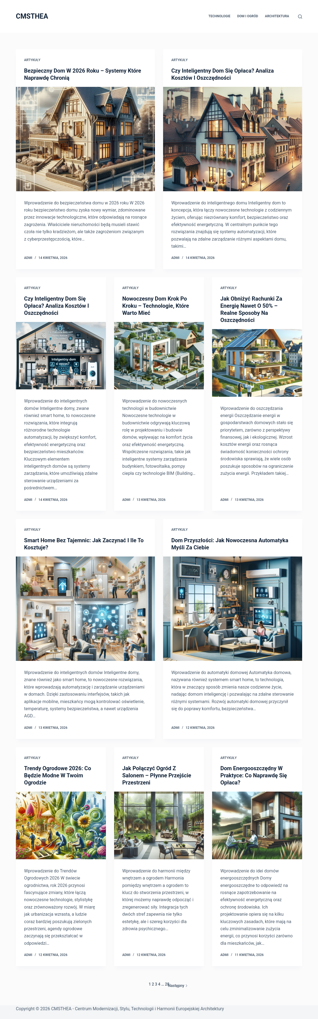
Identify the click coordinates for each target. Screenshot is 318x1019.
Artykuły (32, 60)
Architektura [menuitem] (277, 16)
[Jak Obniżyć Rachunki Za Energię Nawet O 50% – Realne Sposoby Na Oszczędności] (257, 362)
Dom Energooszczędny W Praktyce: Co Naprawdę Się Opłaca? (253, 775)
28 (167, 984)
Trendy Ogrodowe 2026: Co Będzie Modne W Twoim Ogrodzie (57, 775)
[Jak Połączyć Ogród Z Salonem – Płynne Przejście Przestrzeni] (159, 825)
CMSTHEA (32, 16)
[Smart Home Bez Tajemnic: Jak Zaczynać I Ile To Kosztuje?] (85, 608)
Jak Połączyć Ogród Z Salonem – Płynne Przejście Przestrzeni (156, 775)
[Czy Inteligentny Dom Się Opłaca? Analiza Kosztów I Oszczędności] (232, 139)
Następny (178, 985)
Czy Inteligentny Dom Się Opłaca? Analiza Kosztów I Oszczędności (56, 305)
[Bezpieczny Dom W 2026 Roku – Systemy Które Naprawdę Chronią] (85, 139)
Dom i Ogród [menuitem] (247, 16)
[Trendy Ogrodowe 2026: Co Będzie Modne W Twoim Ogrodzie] (61, 825)
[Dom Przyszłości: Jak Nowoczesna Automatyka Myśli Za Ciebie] (232, 608)
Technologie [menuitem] (219, 16)
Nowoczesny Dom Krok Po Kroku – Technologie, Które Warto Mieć (155, 305)
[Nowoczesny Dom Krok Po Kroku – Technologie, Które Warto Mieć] (159, 355)
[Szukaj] (300, 17)
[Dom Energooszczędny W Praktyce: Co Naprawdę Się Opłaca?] (257, 825)
